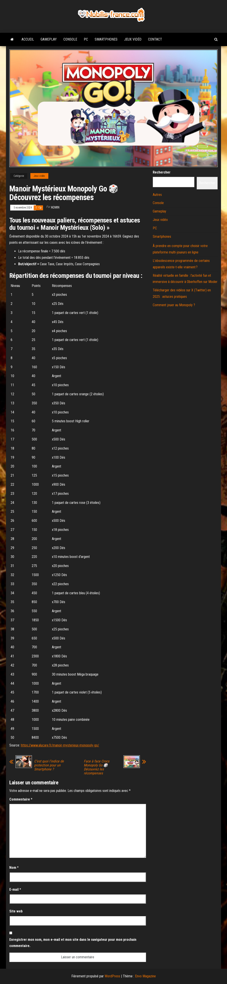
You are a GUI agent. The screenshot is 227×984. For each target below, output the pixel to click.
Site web (16, 911)
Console (70, 39)
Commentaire (20, 799)
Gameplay (49, 39)
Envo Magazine (145, 976)
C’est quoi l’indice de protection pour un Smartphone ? (49, 765)
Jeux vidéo (132, 39)
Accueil (28, 39)
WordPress (112, 976)
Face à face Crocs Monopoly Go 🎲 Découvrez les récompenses (96, 767)
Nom (14, 867)
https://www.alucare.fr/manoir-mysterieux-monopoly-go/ (60, 745)
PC (86, 39)
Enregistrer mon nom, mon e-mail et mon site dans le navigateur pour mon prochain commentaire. (72, 942)
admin (55, 207)
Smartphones (106, 39)
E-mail (15, 889)
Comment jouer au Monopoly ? (174, 305)
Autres (157, 195)
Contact (155, 39)
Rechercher (161, 172)
